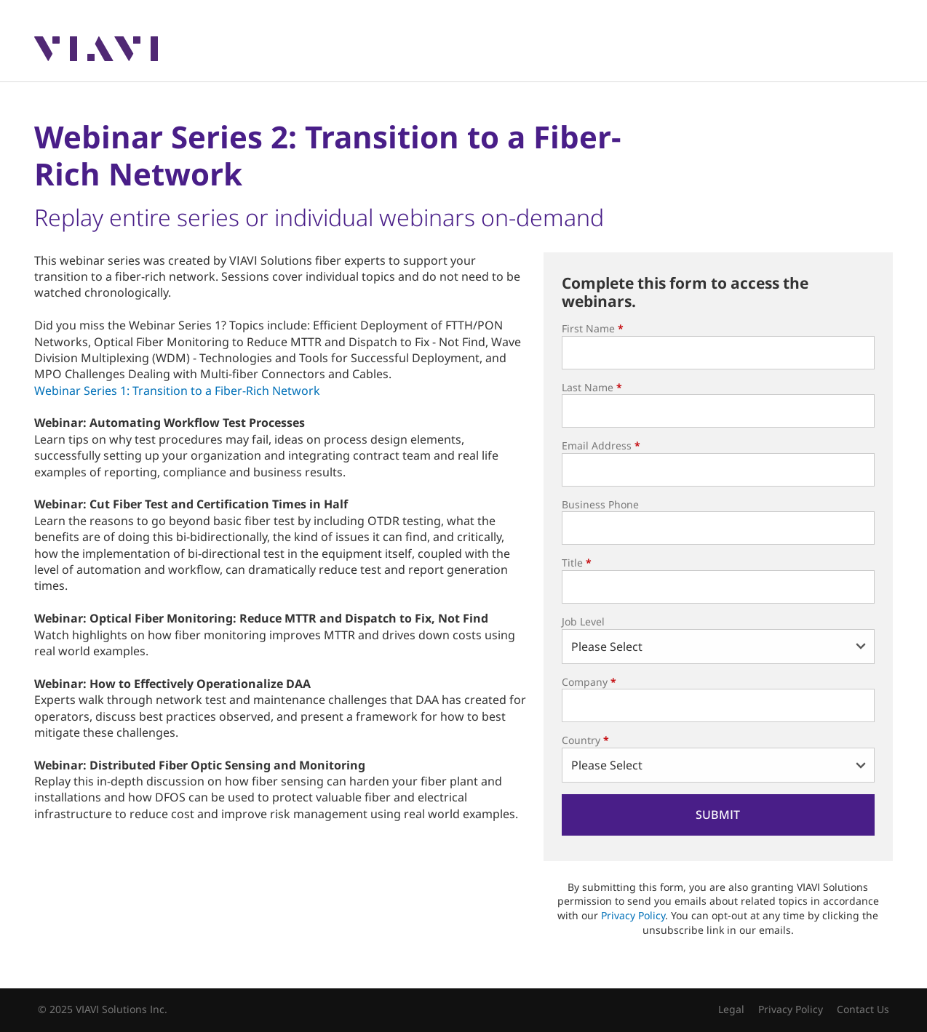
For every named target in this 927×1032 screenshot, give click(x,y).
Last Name (592, 387)
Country (585, 740)
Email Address (601, 445)
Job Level (583, 621)
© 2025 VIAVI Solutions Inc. (102, 1009)
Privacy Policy (633, 915)
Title (577, 562)
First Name (593, 328)
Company (589, 682)
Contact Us (863, 1009)
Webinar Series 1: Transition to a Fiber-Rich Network (177, 391)
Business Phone (600, 504)
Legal (731, 1009)
